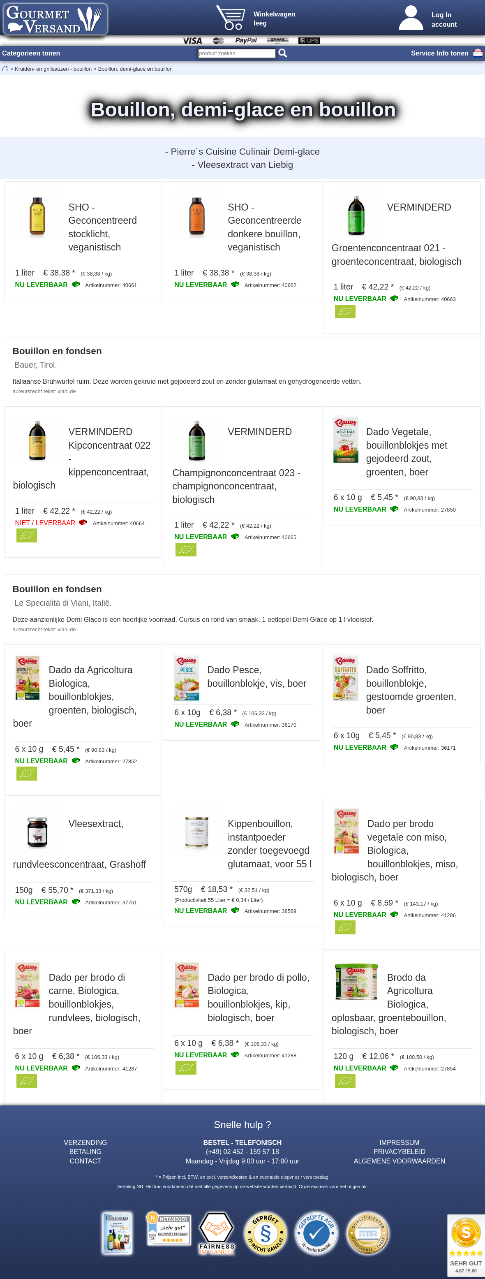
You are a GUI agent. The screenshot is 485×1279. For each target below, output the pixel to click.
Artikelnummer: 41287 (111, 1069)
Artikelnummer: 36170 (270, 725)
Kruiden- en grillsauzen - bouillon (53, 69)
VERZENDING (85, 1142)
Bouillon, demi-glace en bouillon (135, 69)
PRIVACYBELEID (400, 1151)
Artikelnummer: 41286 (430, 915)
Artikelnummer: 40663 (430, 299)
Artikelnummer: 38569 (270, 911)
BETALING (85, 1151)
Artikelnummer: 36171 (430, 748)
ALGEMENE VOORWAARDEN (399, 1161)
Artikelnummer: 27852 (111, 761)
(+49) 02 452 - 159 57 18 (242, 1151)
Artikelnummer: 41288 (270, 1055)
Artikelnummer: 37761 (111, 902)
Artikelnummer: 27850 (430, 510)
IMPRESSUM (399, 1142)
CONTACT (86, 1161)
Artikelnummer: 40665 (270, 537)
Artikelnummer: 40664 (119, 523)
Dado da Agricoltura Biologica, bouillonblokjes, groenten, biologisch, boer (74, 697)
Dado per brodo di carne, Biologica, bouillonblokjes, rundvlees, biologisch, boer (76, 1004)
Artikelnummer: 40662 (270, 285)
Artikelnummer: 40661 (111, 285)
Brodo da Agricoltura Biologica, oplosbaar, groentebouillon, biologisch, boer (389, 1004)
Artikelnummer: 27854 (430, 1069)
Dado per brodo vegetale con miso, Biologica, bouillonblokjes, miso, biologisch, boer (395, 850)
